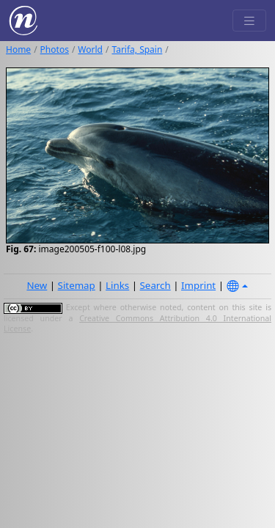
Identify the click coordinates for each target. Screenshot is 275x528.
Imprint (198, 285)
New (36, 285)
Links (117, 285)
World (90, 49)
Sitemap (76, 285)
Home (18, 49)
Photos (54, 49)
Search (155, 285)
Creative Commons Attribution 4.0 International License (137, 323)
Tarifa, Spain (136, 49)
